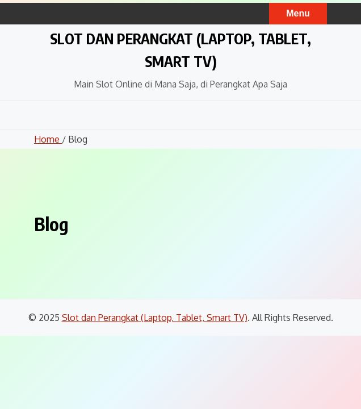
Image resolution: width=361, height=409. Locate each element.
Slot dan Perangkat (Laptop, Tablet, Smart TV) (154, 317)
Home (48, 139)
